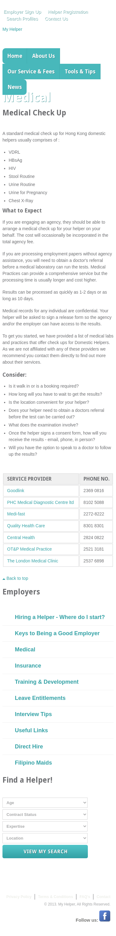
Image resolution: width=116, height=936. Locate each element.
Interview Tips (33, 714)
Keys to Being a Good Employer (57, 633)
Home (14, 56)
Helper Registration (68, 11)
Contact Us (56, 18)
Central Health (21, 537)
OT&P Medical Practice (29, 549)
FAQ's (84, 897)
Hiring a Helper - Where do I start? (60, 617)
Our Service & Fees (31, 71)
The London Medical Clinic (32, 560)
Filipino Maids (33, 763)
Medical (25, 649)
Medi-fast (16, 513)
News (14, 87)
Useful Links (31, 730)
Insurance (28, 666)
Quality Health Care (26, 525)
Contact (103, 897)
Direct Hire (29, 746)
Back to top (15, 578)
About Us (43, 56)
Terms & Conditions (55, 897)
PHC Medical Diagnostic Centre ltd (40, 502)
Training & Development (47, 682)
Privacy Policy (19, 897)
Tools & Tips (80, 71)
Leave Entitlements (40, 698)
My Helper (12, 29)
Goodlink (15, 490)
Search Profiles (22, 18)
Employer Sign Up (22, 11)
